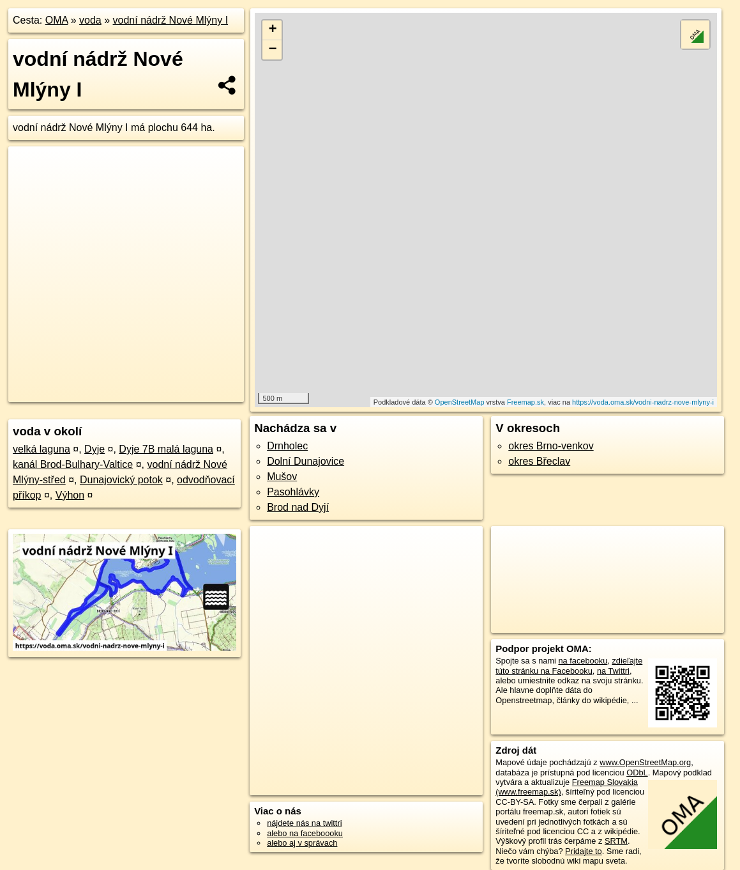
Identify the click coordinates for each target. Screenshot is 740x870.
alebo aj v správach (302, 843)
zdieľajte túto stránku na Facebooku (568, 665)
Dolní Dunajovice (305, 461)
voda (90, 20)
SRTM (616, 841)
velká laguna (41, 449)
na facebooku (582, 660)
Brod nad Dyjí (298, 507)
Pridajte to (583, 851)
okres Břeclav (539, 461)
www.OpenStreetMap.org (645, 762)
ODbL (636, 772)
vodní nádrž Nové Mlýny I (171, 20)
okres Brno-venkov (550, 445)
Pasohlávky (293, 491)
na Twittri (613, 671)
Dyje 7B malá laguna (166, 449)
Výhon (70, 495)
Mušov (282, 476)
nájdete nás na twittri (304, 823)
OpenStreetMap (460, 402)
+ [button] (272, 30)
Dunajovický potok (121, 479)
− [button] (272, 49)
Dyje (94, 449)
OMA (56, 20)
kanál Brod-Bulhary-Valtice (73, 464)
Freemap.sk (525, 402)
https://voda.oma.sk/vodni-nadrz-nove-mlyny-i (643, 402)
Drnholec (287, 445)
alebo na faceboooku (305, 833)
